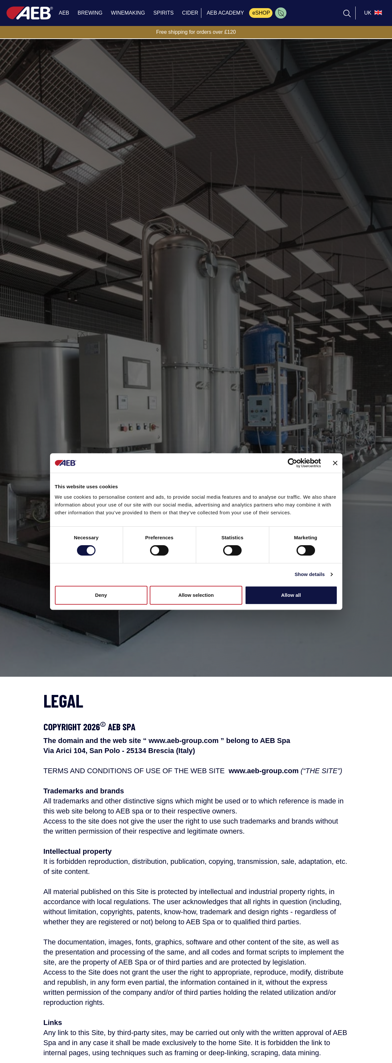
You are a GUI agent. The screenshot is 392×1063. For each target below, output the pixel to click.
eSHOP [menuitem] (261, 13)
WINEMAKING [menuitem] (128, 13)
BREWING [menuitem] (90, 13)
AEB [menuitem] (64, 13)
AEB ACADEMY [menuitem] (225, 13)
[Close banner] (335, 463)
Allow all (291, 595)
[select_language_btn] (372, 13)
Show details (310, 574)
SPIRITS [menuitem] (163, 13)
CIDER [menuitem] (190, 13)
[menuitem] (280, 13)
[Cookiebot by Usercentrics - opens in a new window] (292, 463)
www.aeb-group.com (183, 740)
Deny (101, 595)
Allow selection (196, 595)
